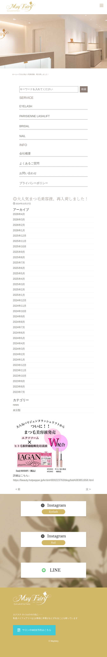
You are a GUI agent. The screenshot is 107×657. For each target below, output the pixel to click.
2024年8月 (19, 322)
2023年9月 (19, 381)
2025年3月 (19, 284)
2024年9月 (19, 316)
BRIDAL (24, 126)
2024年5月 (19, 338)
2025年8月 (19, 257)
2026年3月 (19, 219)
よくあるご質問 (29, 163)
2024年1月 (19, 359)
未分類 (16, 410)
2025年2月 (19, 289)
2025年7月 (19, 262)
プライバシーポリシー (33, 183)
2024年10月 (19, 311)
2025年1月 (19, 295)
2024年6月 (19, 332)
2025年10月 (19, 246)
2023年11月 (19, 370)
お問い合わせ (28, 173)
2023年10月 (19, 375)
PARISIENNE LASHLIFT (34, 116)
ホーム (14, 74)
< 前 (18, 489)
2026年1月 (19, 230)
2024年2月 (19, 354)
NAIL (22, 136)
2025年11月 (19, 241)
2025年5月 (19, 273)
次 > (88, 489)
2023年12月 (19, 365)
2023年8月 (19, 386)
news (16, 404)
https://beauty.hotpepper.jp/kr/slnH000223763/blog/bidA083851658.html (53, 480)
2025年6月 (19, 268)
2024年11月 (19, 305)
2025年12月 (19, 235)
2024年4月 (19, 343)
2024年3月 (19, 348)
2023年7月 (19, 392)
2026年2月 (19, 225)
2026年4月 (19, 214)
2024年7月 (19, 327)
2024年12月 (19, 300)
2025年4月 (19, 278)
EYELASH (25, 106)
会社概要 (25, 153)
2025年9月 (19, 252)
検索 (83, 89)
